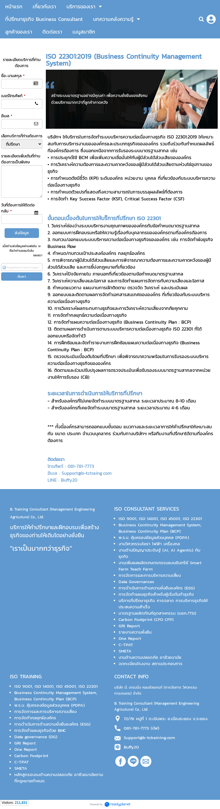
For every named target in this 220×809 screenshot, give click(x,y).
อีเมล (6, 116)
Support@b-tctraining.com (149, 737)
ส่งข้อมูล (22, 233)
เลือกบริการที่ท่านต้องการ (21, 136)
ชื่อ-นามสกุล (13, 76)
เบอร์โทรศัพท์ (13, 96)
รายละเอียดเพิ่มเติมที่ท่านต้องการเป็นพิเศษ (20, 159)
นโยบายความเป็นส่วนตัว (16, 255)
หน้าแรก (52, 44)
